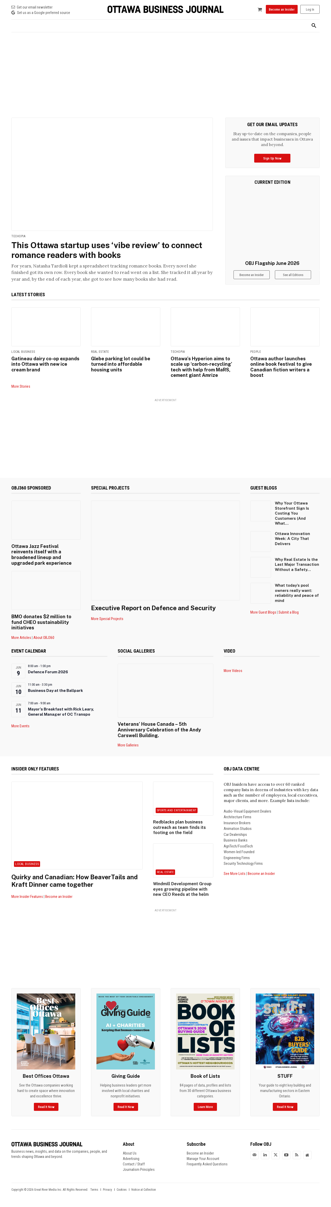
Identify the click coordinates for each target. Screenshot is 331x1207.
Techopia (18, 236)
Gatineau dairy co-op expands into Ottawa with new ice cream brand (45, 364)
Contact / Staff (134, 1164)
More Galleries (128, 745)
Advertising (131, 1159)
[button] (314, 26)
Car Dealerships (235, 834)
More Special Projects (107, 619)
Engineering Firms (237, 857)
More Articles (21, 638)
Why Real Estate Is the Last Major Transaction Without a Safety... (297, 564)
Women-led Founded (239, 852)
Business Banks (235, 840)
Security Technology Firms (243, 863)
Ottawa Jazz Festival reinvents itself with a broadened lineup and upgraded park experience (41, 555)
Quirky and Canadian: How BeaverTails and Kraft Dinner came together (74, 880)
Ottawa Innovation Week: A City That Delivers (292, 538)
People (255, 351)
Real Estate (100, 351)
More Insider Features (27, 897)
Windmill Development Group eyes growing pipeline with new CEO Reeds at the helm (182, 889)
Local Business (23, 351)
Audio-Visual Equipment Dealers (247, 811)
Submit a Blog (289, 612)
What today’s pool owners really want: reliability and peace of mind (297, 593)
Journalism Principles (139, 1169)
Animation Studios (238, 829)
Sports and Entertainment (176, 810)
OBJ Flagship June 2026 (272, 263)
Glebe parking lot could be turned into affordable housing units (120, 364)
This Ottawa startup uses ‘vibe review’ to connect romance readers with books (106, 250)
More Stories (20, 386)
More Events (20, 726)
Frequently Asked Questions (207, 1164)
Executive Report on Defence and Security (153, 608)
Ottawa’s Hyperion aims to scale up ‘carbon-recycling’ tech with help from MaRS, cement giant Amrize (201, 367)
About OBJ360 (43, 638)
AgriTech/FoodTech (238, 846)
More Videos (233, 671)
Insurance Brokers (237, 823)
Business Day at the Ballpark (55, 690)
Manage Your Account (203, 1159)
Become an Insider (58, 897)
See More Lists (234, 874)
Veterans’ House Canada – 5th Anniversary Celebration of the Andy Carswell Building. (159, 729)
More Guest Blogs (263, 612)
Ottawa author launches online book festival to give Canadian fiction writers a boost (281, 367)
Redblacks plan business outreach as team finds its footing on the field (179, 827)
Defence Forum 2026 (48, 672)
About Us (130, 1153)
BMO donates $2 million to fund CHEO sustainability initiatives (41, 622)
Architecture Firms (237, 817)
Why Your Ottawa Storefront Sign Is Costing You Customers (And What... (292, 513)
